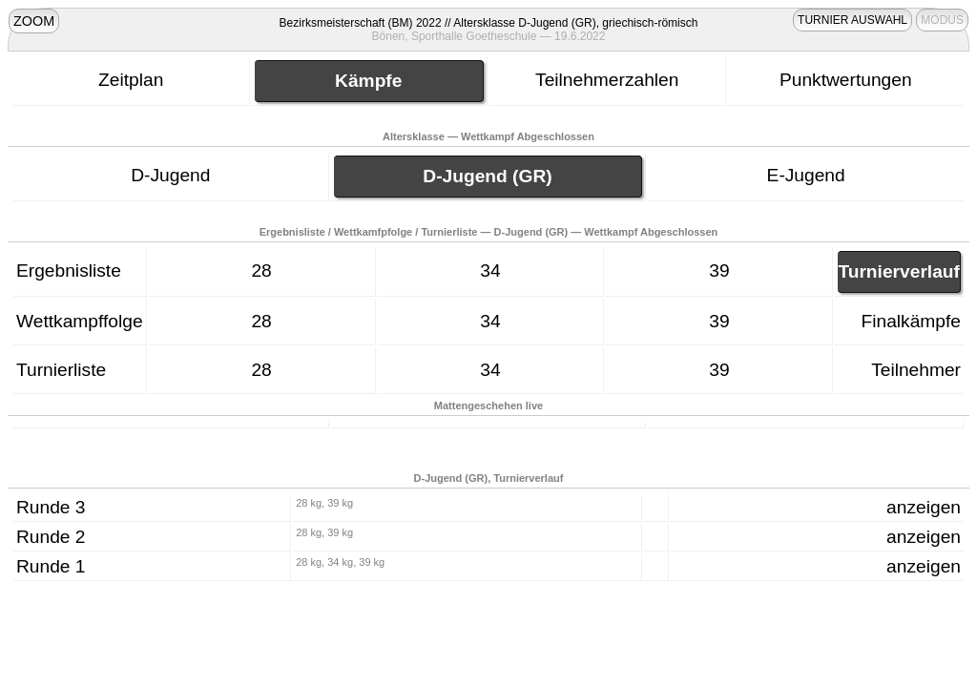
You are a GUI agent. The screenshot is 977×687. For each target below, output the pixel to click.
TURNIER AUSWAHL (852, 20)
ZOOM (33, 21)
